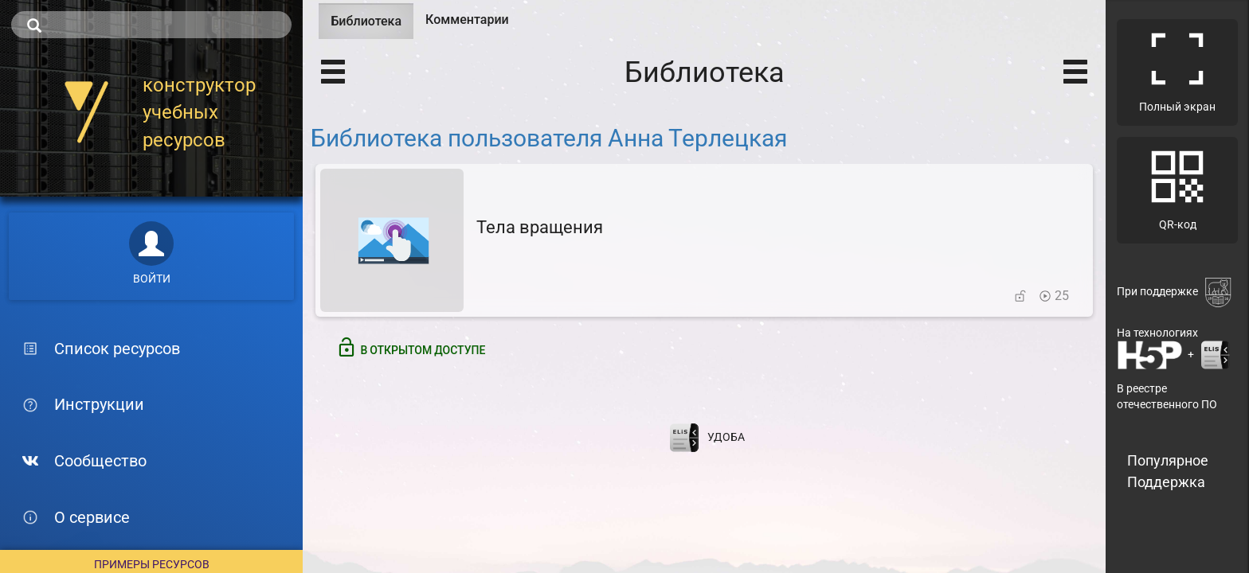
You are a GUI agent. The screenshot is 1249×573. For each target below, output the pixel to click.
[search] (151, 24)
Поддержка (1166, 482)
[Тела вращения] (704, 240)
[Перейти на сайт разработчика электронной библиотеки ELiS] (684, 437)
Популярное (1167, 460)
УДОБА (726, 437)
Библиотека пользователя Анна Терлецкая (549, 138)
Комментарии (467, 19)
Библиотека (372, 26)
